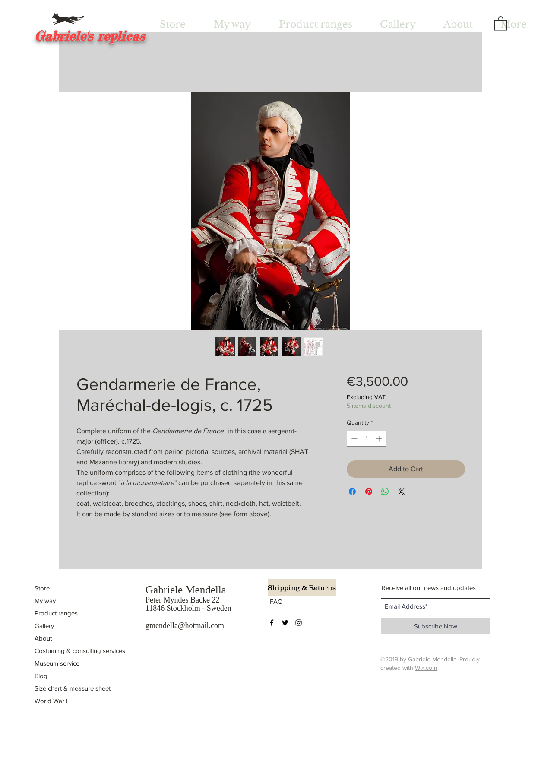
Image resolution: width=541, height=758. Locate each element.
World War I (51, 700)
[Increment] (379, 438)
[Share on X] (401, 491)
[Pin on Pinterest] (369, 491)
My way (45, 600)
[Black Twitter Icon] (285, 622)
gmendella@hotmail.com (185, 625)
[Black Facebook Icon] (272, 622)
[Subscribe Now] (435, 626)
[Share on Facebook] (352, 491)
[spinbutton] (366, 438)
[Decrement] (353, 438)
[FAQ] (277, 601)
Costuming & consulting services (80, 650)
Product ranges (56, 613)
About (43, 638)
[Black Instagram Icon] (298, 622)
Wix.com (426, 667)
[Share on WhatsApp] (385, 491)
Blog (41, 675)
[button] (500, 23)
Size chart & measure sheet (73, 688)
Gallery (44, 625)
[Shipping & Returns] (302, 587)
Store (42, 588)
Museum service (57, 663)
